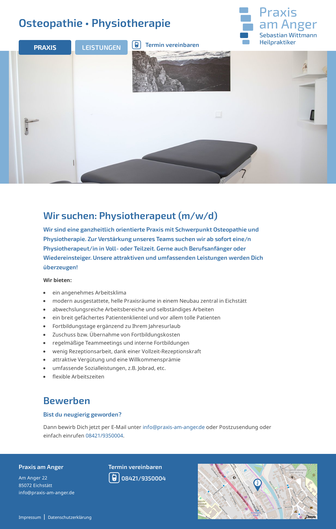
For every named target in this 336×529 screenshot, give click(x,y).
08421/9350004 (104, 435)
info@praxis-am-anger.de (174, 427)
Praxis (45, 47)
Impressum (30, 517)
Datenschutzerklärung (70, 517)
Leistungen (101, 47)
